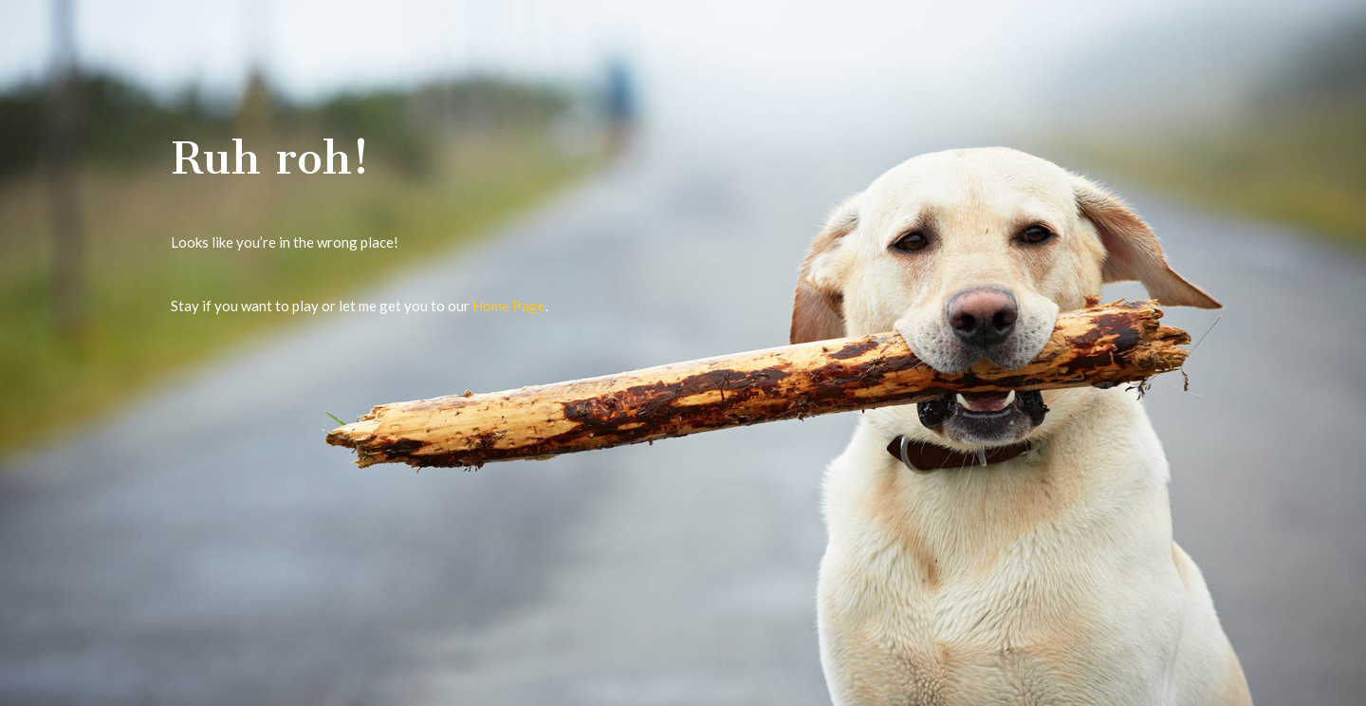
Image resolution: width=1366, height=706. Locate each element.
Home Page (508, 305)
